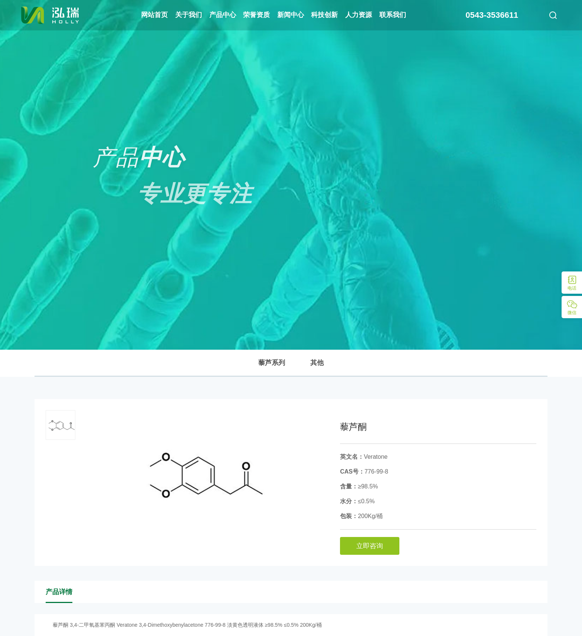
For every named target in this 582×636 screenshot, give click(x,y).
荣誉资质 (256, 15)
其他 (317, 362)
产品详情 (59, 592)
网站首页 (154, 15)
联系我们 (392, 15)
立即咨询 (369, 546)
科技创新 (324, 15)
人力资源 (358, 15)
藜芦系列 (271, 362)
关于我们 (188, 15)
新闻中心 (290, 15)
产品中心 (222, 15)
